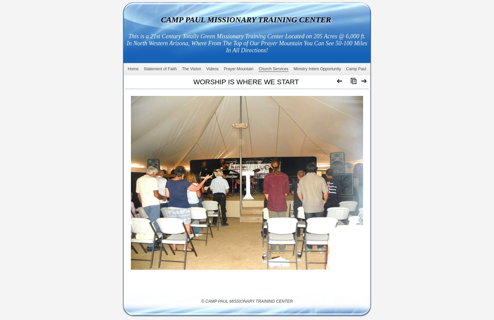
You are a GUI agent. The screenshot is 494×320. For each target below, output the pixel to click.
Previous (340, 83)
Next (364, 83)
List (352, 83)
